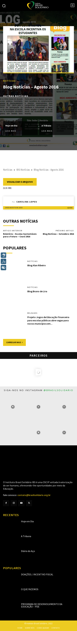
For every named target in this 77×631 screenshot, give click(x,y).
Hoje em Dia (11, 125)
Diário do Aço (28, 551)
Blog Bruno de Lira (37, 291)
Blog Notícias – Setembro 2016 (58, 234)
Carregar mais (14, 342)
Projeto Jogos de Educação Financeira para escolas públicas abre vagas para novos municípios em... (48, 320)
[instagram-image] (13, 407)
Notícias (9, 81)
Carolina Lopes (26, 201)
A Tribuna (46, 125)
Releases (32, 313)
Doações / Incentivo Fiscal (37, 574)
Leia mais (10, 131)
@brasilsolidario (58, 390)
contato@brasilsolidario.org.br (34, 495)
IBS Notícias (23, 169)
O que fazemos (29, 589)
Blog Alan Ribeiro (36, 265)
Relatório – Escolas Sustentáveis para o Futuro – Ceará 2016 (20, 235)
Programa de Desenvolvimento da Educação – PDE (41, 605)
